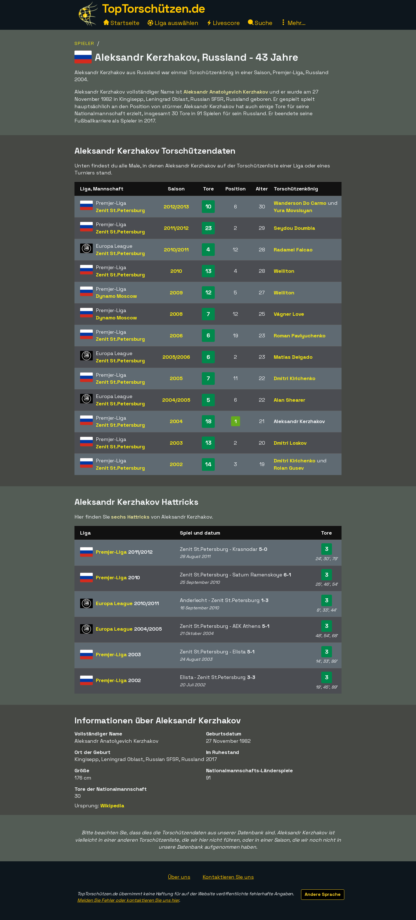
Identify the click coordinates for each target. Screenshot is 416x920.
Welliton (284, 271)
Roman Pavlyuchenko (299, 335)
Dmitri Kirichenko (294, 378)
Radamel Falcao (293, 249)
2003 (176, 443)
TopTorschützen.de (153, 8)
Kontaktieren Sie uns (228, 877)
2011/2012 (176, 228)
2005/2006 (176, 357)
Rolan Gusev (289, 468)
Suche (260, 23)
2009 (176, 292)
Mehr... (293, 23)
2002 (176, 464)
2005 (176, 378)
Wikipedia (112, 805)
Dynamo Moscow (116, 296)
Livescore (223, 23)
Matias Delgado (293, 357)
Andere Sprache (323, 894)
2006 (176, 335)
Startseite (121, 23)
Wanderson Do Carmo (300, 203)
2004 (176, 421)
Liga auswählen (173, 23)
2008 (176, 314)
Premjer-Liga (124, 552)
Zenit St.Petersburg (120, 210)
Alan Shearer (289, 400)
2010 (176, 271)
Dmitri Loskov (290, 443)
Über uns (179, 877)
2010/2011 (176, 249)
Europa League (127, 603)
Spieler (84, 43)
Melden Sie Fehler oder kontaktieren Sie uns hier (128, 900)
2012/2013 (176, 206)
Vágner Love (289, 314)
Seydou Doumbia (294, 228)
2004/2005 (176, 400)
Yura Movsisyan (293, 210)
